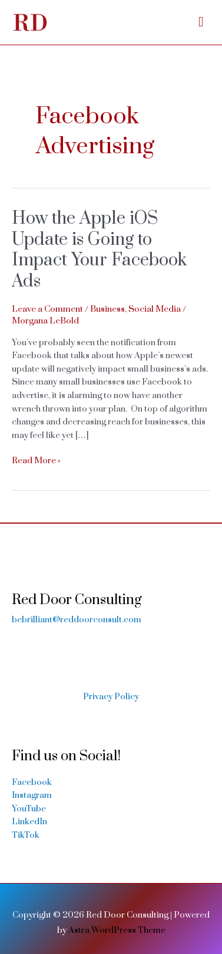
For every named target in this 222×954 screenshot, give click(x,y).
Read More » (36, 461)
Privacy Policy (111, 696)
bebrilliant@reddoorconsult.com (76, 619)
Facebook (32, 782)
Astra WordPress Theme (116, 930)
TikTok (25, 835)
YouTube (29, 808)
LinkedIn (29, 821)
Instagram (32, 795)
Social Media (154, 309)
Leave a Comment (47, 309)
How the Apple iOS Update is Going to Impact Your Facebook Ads (99, 250)
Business (107, 309)
